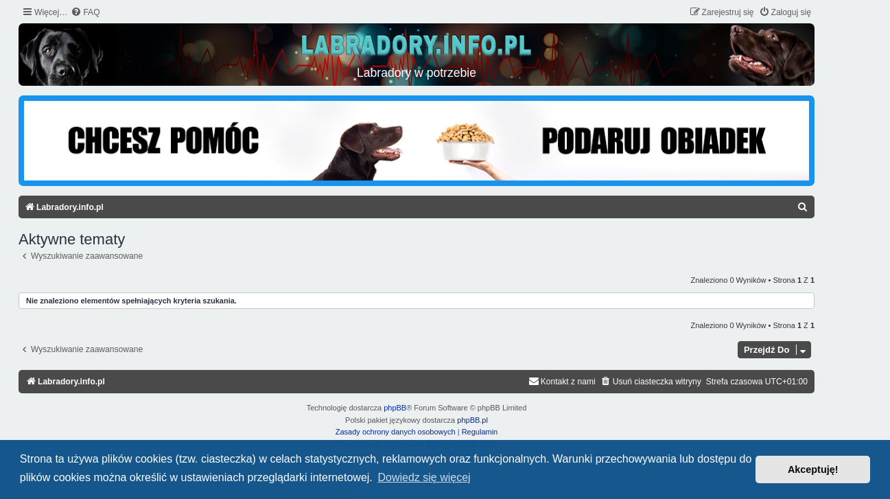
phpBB (395, 408)
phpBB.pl (472, 420)
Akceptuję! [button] (813, 469)
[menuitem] (85, 12)
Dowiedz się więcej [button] (423, 477)
